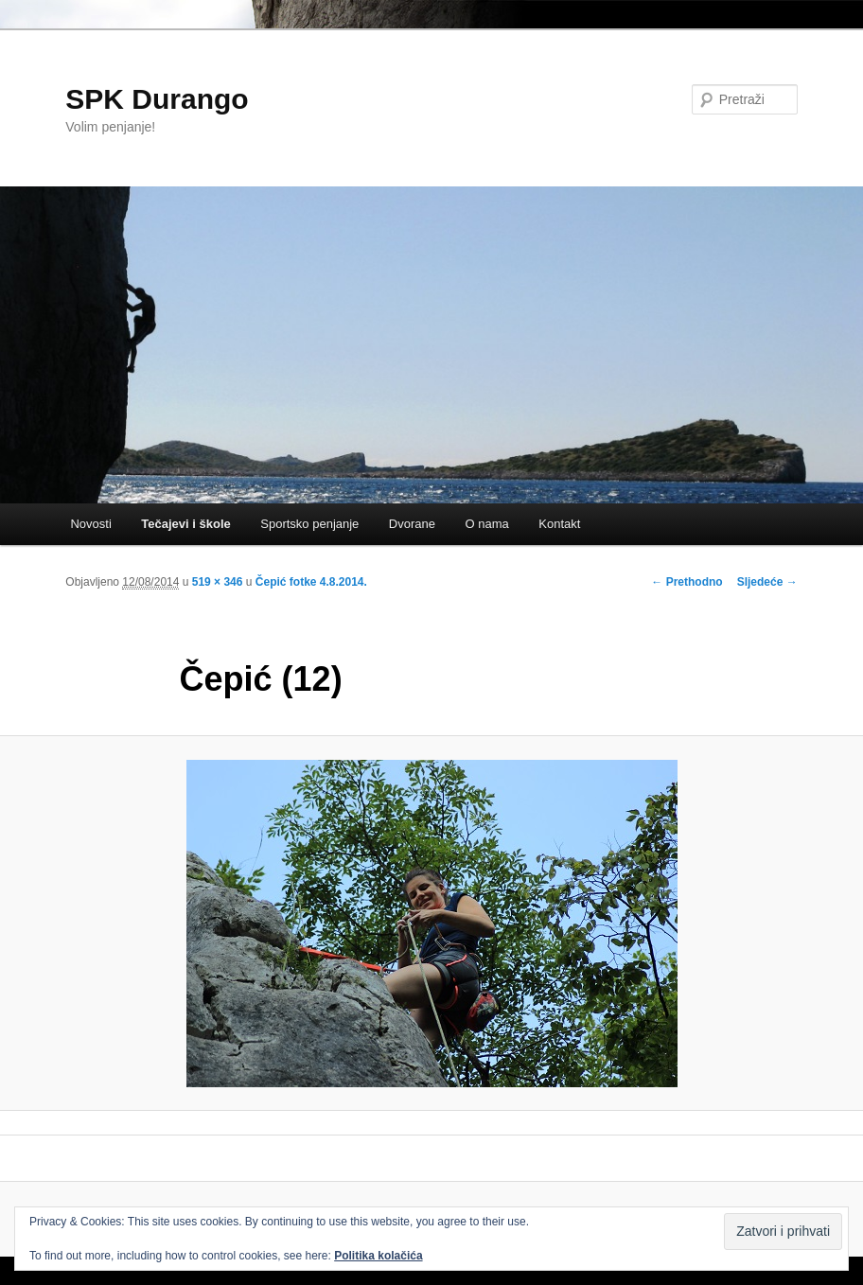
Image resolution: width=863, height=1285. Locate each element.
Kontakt (559, 524)
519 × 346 (217, 582)
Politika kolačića (378, 1255)
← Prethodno (686, 582)
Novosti (90, 524)
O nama (487, 524)
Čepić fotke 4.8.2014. (311, 582)
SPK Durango (156, 98)
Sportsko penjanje (309, 524)
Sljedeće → (767, 582)
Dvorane (412, 524)
